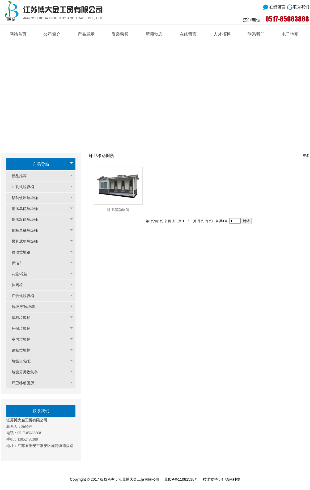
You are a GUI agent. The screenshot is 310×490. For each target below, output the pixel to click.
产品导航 (40, 164)
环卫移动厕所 (25, 383)
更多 (306, 156)
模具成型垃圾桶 (27, 241)
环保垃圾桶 (24, 329)
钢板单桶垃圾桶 (27, 231)
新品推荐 (22, 176)
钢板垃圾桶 (24, 350)
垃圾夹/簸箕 (24, 361)
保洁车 (20, 263)
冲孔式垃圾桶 (25, 187)
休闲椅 (20, 285)
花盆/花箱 (22, 274)
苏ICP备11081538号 (181, 479)
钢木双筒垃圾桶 (27, 220)
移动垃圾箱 (24, 252)
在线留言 (273, 7)
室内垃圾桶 (24, 339)
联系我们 (298, 7)
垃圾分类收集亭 (27, 372)
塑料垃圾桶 (24, 318)
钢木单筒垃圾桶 (27, 209)
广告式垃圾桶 (25, 296)
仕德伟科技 (231, 479)
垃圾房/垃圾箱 (26, 307)
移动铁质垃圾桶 (27, 198)
